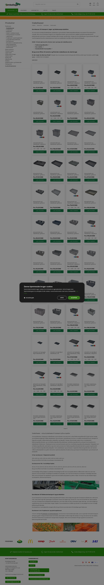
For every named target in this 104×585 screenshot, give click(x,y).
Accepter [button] (74, 297)
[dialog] (52, 292)
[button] (29, 297)
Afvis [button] (62, 297)
